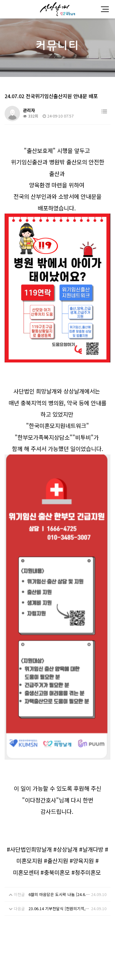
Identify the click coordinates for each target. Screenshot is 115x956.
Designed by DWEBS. (57, 943)
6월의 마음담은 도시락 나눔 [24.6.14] (59, 774)
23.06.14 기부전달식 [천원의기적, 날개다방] (59, 788)
